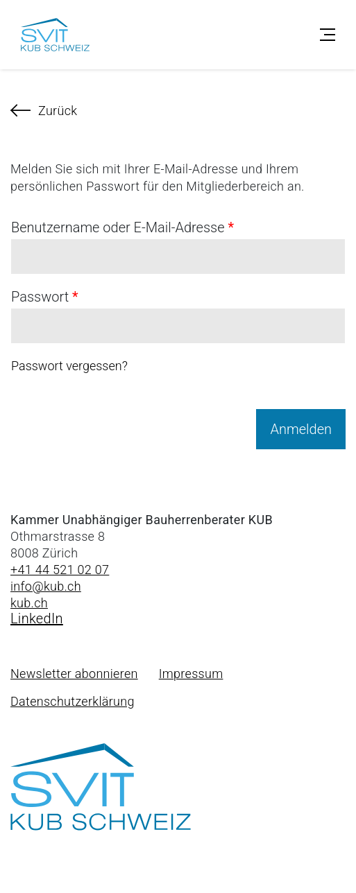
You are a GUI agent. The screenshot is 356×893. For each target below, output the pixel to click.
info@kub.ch (45, 586)
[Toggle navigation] (327, 34)
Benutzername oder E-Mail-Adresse (122, 227)
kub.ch (29, 603)
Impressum (191, 673)
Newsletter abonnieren (74, 673)
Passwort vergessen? (69, 365)
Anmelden (301, 429)
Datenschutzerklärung (72, 701)
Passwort (44, 296)
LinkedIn (36, 618)
